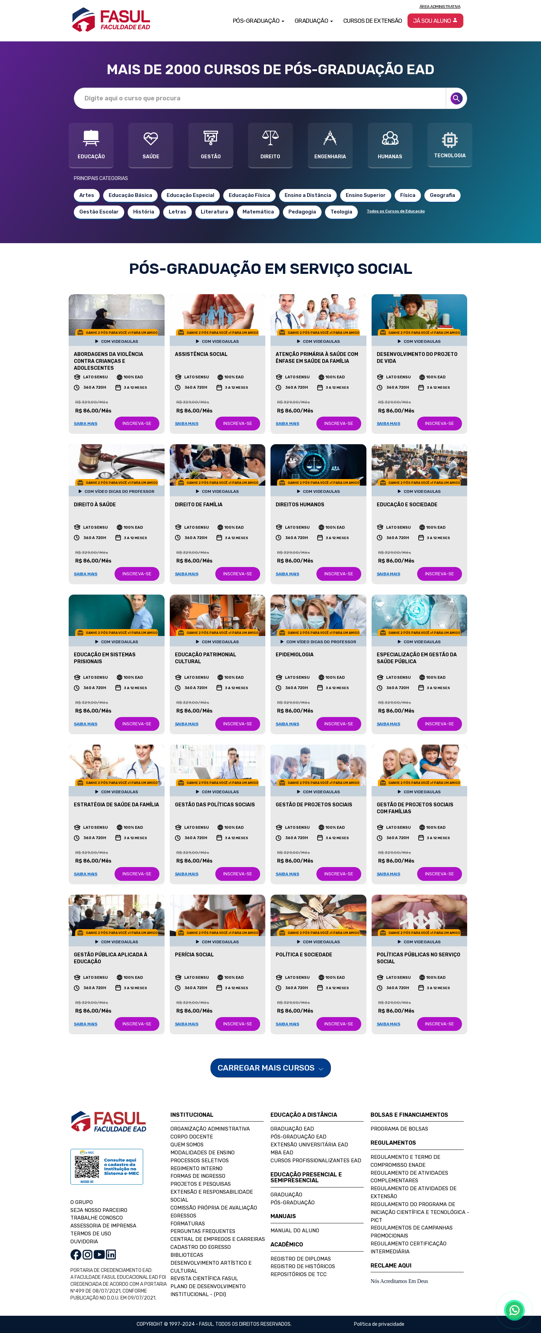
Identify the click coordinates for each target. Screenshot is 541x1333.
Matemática (258, 212)
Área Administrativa (440, 6)
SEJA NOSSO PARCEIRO (98, 1210)
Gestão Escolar (99, 212)
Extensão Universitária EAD (309, 1145)
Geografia (442, 195)
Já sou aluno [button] (435, 20)
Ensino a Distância (308, 195)
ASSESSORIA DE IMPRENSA (103, 1226)
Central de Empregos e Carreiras (217, 1239)
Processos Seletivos (199, 1160)
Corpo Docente (191, 1137)
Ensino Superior (366, 195)
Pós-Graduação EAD (298, 1137)
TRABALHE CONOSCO (96, 1218)
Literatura (214, 212)
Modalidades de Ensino (202, 1153)
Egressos (183, 1216)
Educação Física (249, 195)
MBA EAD (281, 1153)
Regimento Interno (196, 1168)
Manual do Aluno (294, 1230)
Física (407, 195)
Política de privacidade (379, 1324)
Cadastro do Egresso (200, 1247)
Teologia (341, 212)
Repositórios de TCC (298, 1274)
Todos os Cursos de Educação (396, 211)
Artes (86, 195)
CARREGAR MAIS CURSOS (271, 1068)
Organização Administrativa (210, 1129)
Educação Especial (190, 195)
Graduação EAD (292, 1129)
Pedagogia (302, 212)
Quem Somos (187, 1145)
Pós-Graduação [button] (258, 20)
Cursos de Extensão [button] (372, 20)
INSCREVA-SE (136, 423)
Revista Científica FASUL (204, 1278)
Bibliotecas (186, 1255)
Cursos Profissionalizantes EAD (315, 1160)
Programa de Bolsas (399, 1129)
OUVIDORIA (84, 1242)
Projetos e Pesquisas (200, 1184)
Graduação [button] (314, 20)
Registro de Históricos (302, 1266)
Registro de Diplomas (300, 1259)
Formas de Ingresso (197, 1176)
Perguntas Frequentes (202, 1231)
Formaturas (187, 1224)
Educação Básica (130, 195)
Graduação (286, 1195)
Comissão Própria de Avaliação (213, 1208)
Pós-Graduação (292, 1203)
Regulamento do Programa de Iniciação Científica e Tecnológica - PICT (420, 1212)
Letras (177, 212)
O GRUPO (81, 1202)
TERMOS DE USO (90, 1234)
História (143, 212)
